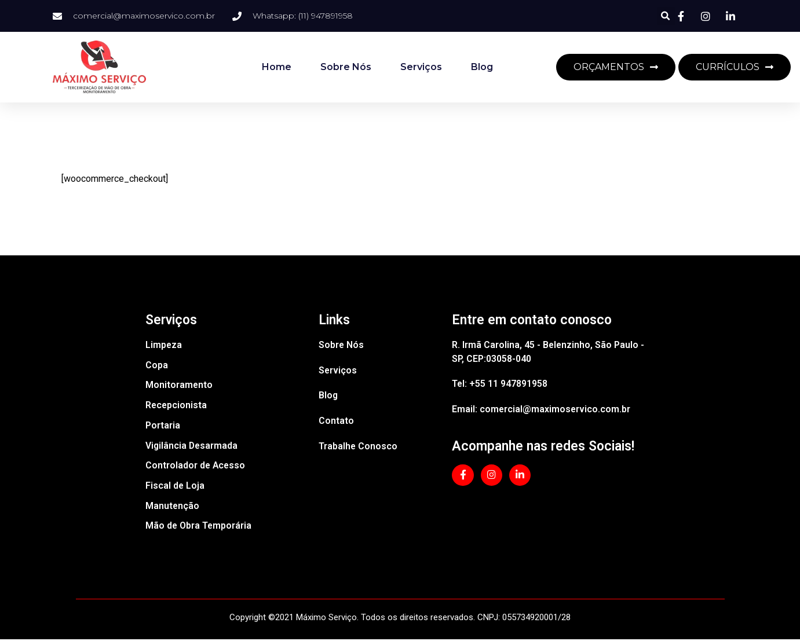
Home (276, 66)
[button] (666, 16)
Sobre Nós (345, 66)
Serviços (421, 66)
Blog (482, 66)
